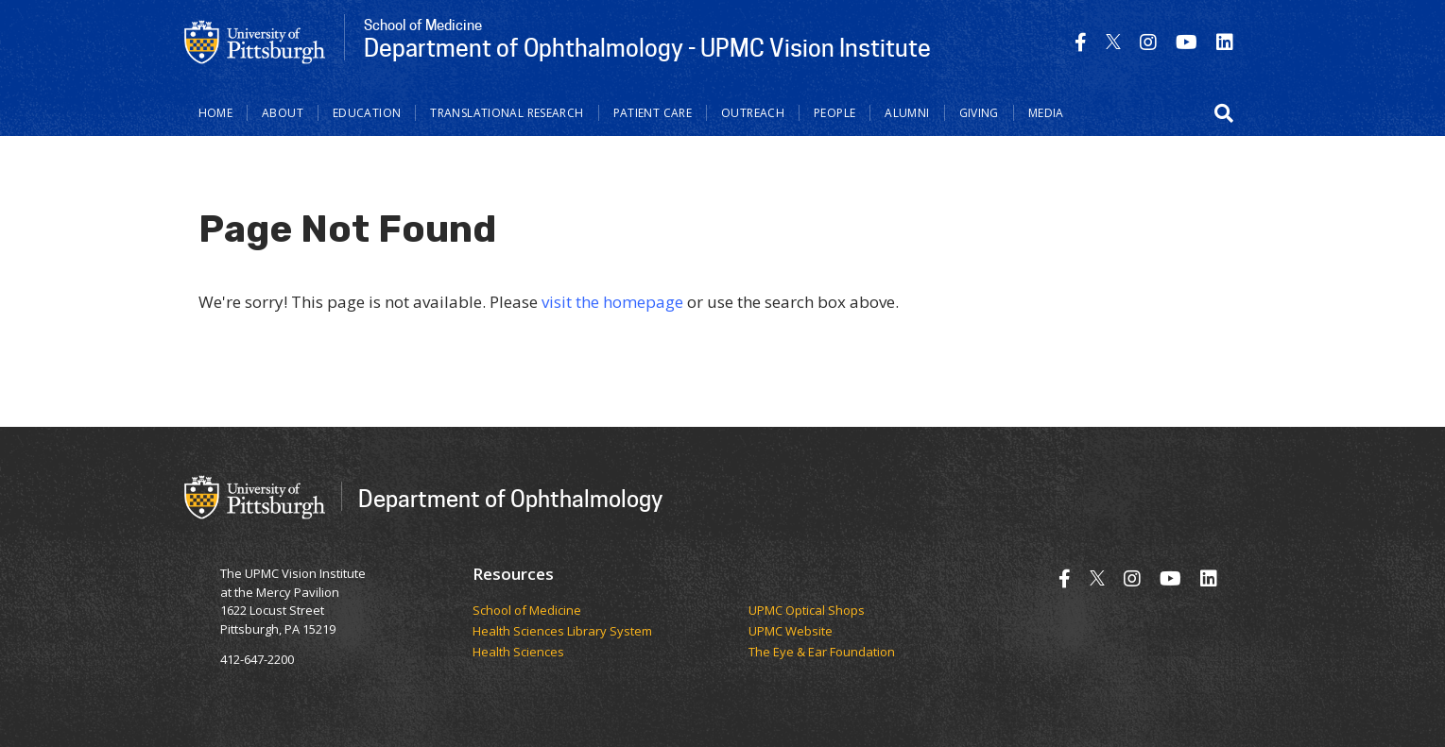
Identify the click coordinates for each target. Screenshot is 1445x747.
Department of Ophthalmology (510, 498)
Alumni (907, 113)
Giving (979, 113)
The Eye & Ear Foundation (821, 652)
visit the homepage (612, 302)
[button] (1223, 113)
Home (215, 113)
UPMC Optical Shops (806, 611)
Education (367, 113)
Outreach (752, 113)
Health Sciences (518, 652)
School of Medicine (527, 611)
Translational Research (506, 113)
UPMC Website (790, 631)
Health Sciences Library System (562, 631)
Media (1046, 113)
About (282, 113)
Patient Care (653, 113)
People (834, 113)
